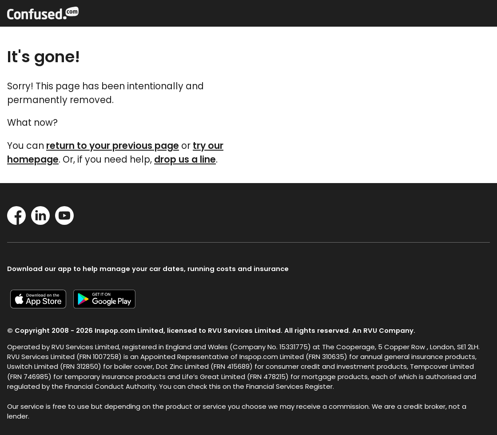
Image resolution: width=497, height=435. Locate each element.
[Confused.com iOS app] (41, 305)
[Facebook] (16, 221)
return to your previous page (112, 145)
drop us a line (185, 159)
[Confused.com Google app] (108, 305)
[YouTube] (64, 221)
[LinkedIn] (40, 221)
